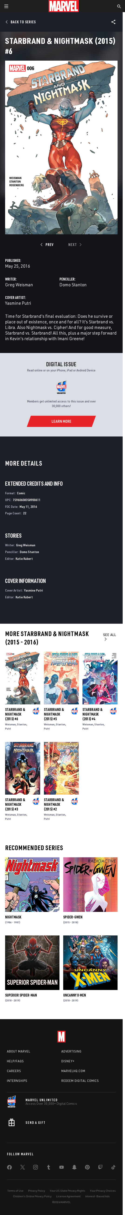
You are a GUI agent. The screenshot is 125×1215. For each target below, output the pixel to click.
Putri (8, 728)
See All (109, 636)
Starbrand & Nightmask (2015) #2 (54, 804)
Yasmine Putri (18, 303)
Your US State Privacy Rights (67, 1190)
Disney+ (68, 1061)
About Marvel (18, 1051)
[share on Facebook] (9, 1168)
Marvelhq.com (73, 1071)
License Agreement (68, 1196)
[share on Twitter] (22, 1168)
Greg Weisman (19, 284)
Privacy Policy (36, 1190)
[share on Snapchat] (74, 1168)
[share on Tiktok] (113, 1168)
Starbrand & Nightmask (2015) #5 (54, 714)
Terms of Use (15, 1190)
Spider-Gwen (72, 917)
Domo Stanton (73, 284)
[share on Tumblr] (48, 1168)
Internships (17, 1081)
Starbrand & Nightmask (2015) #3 (15, 804)
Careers (14, 1071)
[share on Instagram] (35, 1168)
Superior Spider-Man (21, 995)
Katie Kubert (24, 559)
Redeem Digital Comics (80, 1081)
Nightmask (13, 917)
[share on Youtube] (61, 1168)
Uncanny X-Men (74, 995)
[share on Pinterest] (87, 1168)
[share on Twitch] (100, 1168)
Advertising (71, 1051)
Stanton (21, 724)
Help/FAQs (15, 1061)
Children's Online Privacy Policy (32, 1196)
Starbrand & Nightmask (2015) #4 (92, 714)
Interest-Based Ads (97, 1196)
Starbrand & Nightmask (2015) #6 (15, 714)
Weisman (10, 724)
